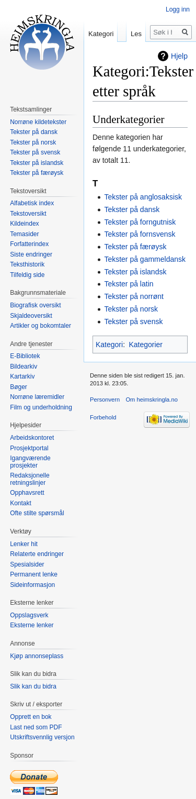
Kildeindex (24, 223)
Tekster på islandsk (135, 272)
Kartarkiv (22, 376)
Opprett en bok (30, 716)
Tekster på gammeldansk (145, 259)
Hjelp (179, 56)
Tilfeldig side (27, 275)
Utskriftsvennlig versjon (42, 737)
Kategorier (146, 344)
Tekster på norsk (131, 309)
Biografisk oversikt (35, 305)
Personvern (105, 399)
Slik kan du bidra (33, 686)
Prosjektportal (29, 448)
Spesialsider (27, 564)
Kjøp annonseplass (36, 656)
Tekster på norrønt (134, 296)
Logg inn (178, 9)
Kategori (109, 344)
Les (136, 34)
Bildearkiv (23, 366)
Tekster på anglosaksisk (143, 197)
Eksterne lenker (31, 625)
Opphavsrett (27, 492)
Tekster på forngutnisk (140, 222)
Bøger (18, 387)
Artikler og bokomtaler (40, 325)
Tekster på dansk (131, 209)
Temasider (24, 234)
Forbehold (103, 417)
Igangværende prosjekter (30, 461)
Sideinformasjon (32, 585)
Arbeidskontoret (32, 437)
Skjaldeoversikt (31, 315)
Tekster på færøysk (135, 246)
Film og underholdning (41, 407)
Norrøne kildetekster (38, 122)
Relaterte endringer (37, 554)
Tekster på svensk (133, 321)
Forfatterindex (29, 244)
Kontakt (20, 503)
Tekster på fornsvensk (139, 234)
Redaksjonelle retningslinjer (29, 479)
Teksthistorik (27, 264)
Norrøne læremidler (37, 397)
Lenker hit (24, 544)
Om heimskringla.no (151, 399)
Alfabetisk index (32, 203)
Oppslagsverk (29, 615)
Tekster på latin (128, 284)
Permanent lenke (33, 574)
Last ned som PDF (36, 727)
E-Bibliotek (25, 356)
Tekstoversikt (28, 213)
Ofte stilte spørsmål (37, 513)
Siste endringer (31, 254)
